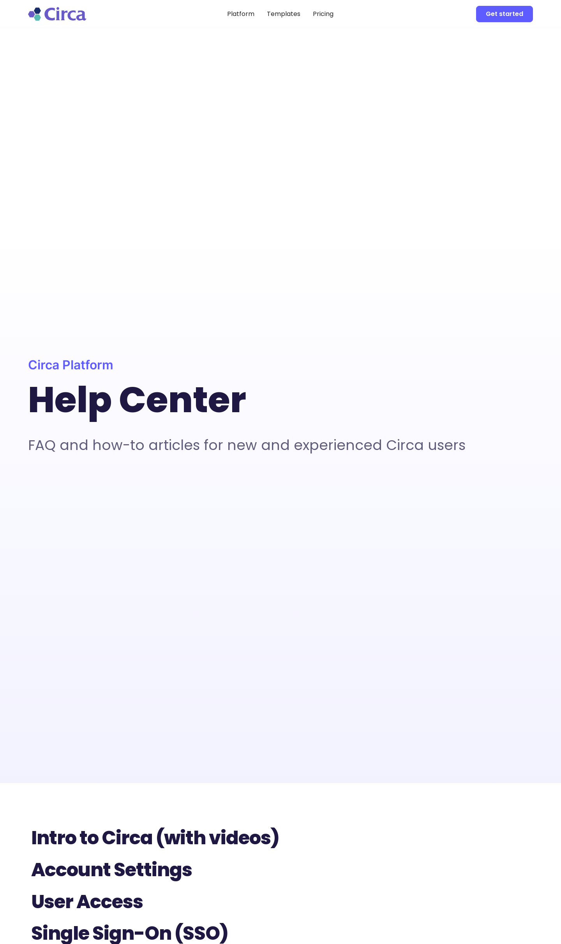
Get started (504, 13)
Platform (240, 13)
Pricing (323, 13)
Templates (283, 13)
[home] (81, 13)
